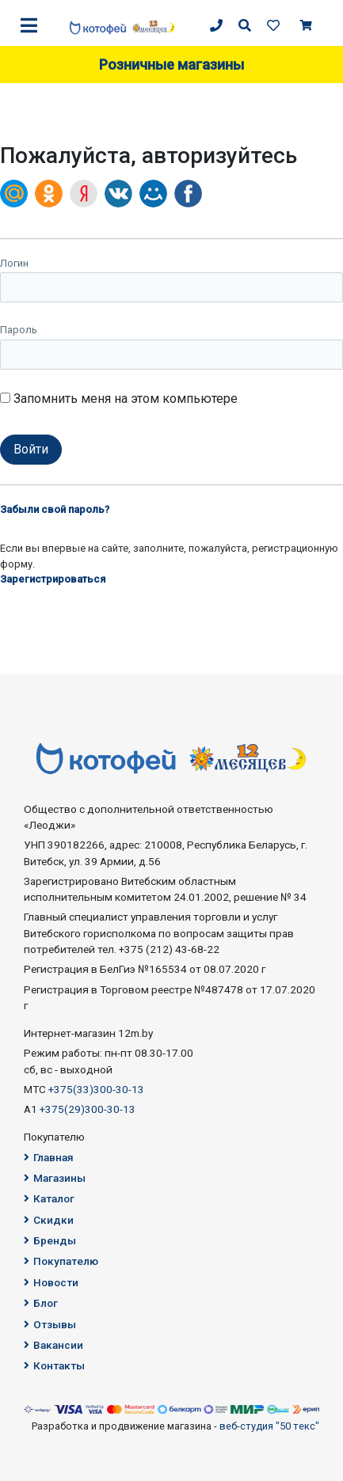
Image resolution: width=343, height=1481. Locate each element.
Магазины (55, 1178)
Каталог (49, 1198)
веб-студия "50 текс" (269, 1426)
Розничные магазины (171, 64)
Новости (51, 1282)
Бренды (50, 1240)
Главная (49, 1157)
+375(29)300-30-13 (87, 1109)
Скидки (49, 1219)
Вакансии (53, 1345)
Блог (41, 1303)
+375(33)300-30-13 (96, 1089)
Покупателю (61, 1261)
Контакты (54, 1365)
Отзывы (50, 1324)
